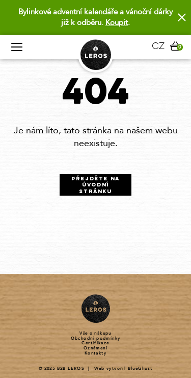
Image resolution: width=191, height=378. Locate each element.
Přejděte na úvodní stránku (95, 185)
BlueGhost (140, 368)
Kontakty (95, 353)
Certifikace (95, 343)
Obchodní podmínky (96, 339)
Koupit (116, 22)
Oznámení (95, 348)
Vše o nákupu (95, 334)
